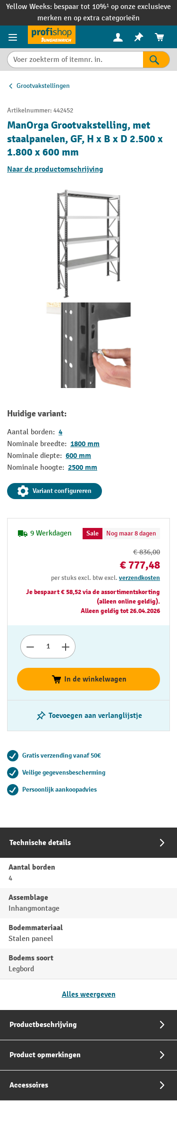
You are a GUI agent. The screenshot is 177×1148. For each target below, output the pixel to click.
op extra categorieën (107, 18)
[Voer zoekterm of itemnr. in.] (75, 59)
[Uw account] (118, 37)
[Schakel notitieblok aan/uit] (88, 715)
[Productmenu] (14, 37)
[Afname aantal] (30, 646)
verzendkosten (139, 578)
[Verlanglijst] (138, 37)
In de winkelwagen (88, 679)
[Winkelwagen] (159, 37)
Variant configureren (54, 491)
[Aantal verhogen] (66, 646)
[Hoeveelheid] (48, 646)
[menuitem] (118, 37)
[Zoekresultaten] (156, 59)
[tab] (88, 919)
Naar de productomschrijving (55, 169)
